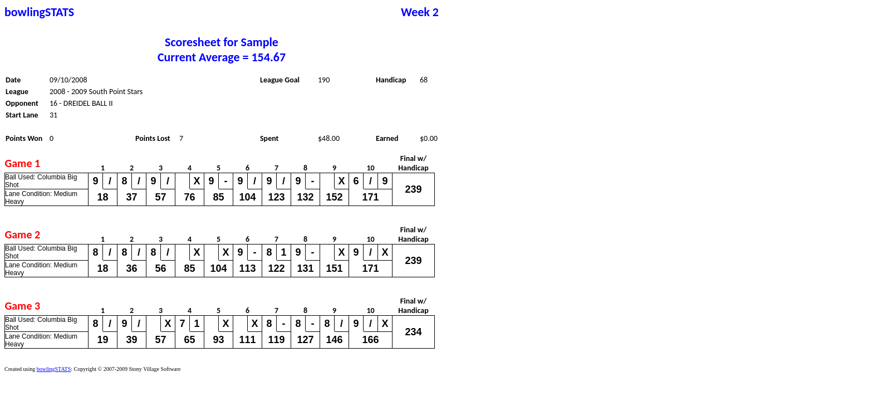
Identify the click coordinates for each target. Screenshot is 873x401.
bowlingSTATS (54, 369)
